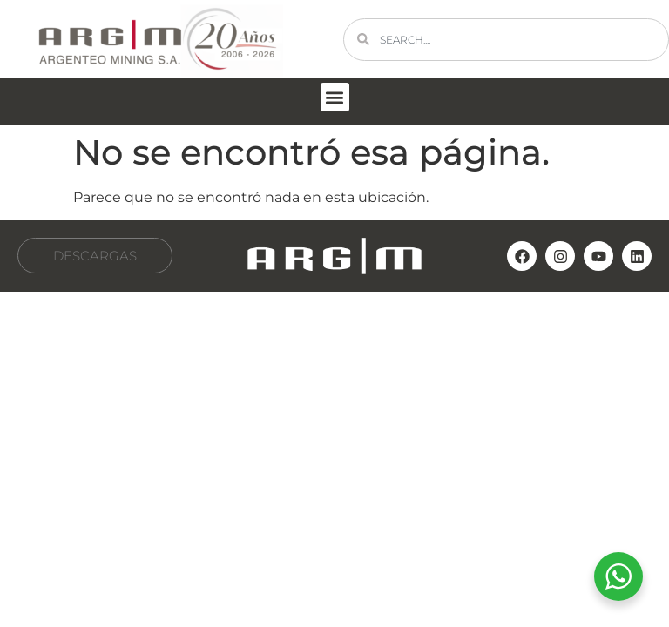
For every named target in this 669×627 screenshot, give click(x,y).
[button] (335, 97)
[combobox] (506, 39)
